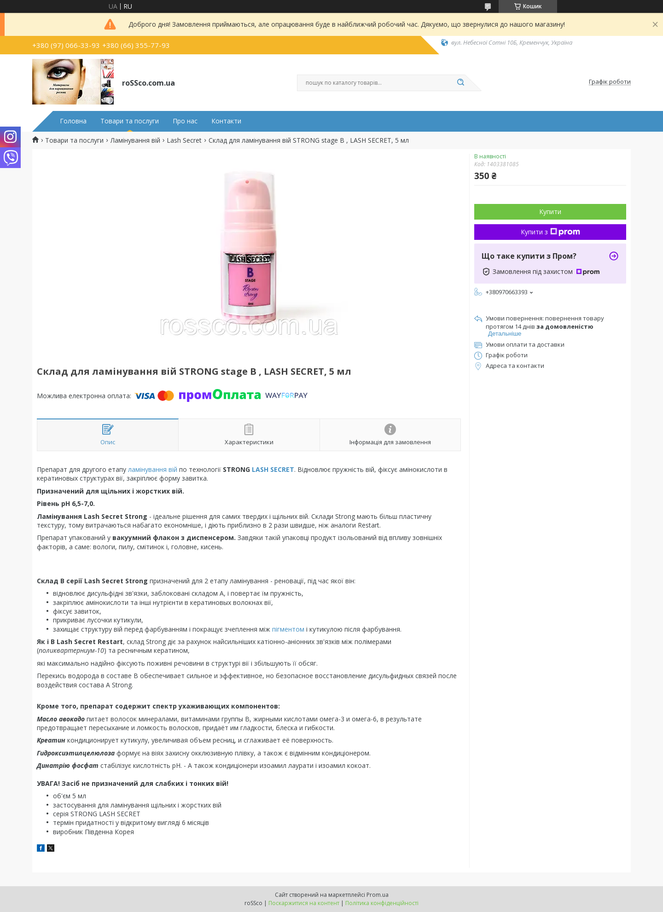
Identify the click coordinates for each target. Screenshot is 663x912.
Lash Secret (184, 140)
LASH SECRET (273, 469)
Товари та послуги (129, 121)
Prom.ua (377, 895)
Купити (550, 211)
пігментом (288, 629)
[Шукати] (460, 83)
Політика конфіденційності (382, 903)
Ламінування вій (135, 140)
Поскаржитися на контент (303, 903)
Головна (73, 121)
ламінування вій (152, 469)
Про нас (185, 121)
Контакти (226, 121)
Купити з (550, 231)
